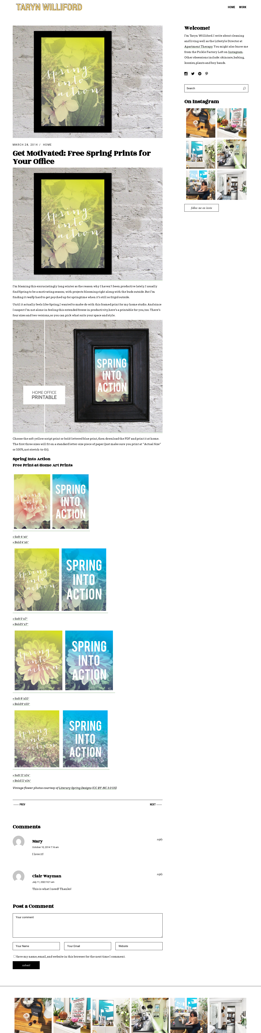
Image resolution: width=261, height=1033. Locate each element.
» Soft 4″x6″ (20, 536)
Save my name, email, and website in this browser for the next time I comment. (70, 956)
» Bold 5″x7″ (20, 624)
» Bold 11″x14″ (22, 780)
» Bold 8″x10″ (21, 704)
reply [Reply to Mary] (160, 839)
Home (47, 144)
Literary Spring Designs (75, 788)
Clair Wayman (46, 876)
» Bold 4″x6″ (21, 542)
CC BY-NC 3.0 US (104, 788)
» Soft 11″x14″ (21, 775)
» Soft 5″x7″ (20, 618)
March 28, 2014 (25, 144)
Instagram (235, 52)
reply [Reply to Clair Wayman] (160, 874)
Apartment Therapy (198, 46)
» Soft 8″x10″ (21, 698)
